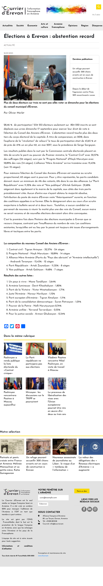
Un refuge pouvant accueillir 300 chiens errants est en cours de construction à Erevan (37, 463)
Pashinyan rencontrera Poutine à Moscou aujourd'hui (10, 398)
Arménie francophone (58, 25)
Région (84, 26)
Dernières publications (82, 59)
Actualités (8, 26)
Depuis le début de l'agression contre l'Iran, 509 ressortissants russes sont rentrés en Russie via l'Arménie (84, 95)
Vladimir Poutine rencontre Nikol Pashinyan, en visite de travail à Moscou (57, 363)
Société (20, 26)
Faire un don (82, 491)
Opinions (72, 26)
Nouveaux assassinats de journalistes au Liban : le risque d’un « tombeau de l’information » (64, 463)
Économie (32, 26)
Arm (98, 15)
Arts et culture (44, 25)
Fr (93, 15)
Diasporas (97, 26)
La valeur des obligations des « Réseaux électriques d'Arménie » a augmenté (89, 463)
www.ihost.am (43, 556)
